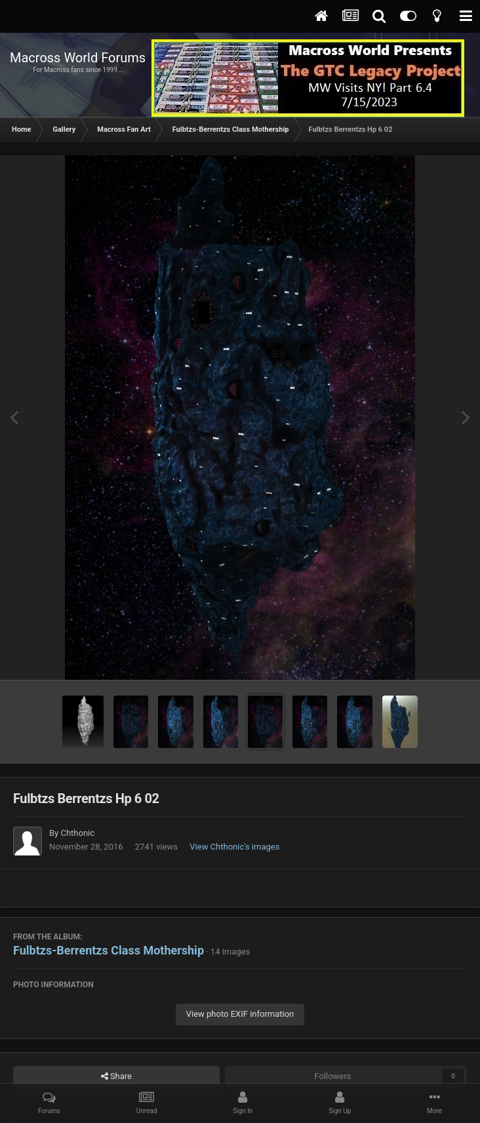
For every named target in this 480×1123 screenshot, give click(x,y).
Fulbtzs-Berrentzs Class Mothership (108, 950)
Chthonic (77, 833)
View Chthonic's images (234, 847)
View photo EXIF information (240, 1014)
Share (116, 1076)
